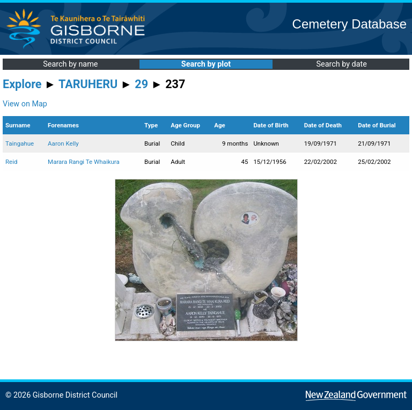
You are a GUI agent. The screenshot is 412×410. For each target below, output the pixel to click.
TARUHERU (87, 84)
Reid (11, 162)
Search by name (70, 64)
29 (141, 84)
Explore (22, 84)
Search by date (341, 64)
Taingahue (19, 143)
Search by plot (206, 64)
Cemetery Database (349, 24)
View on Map (25, 104)
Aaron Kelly (63, 143)
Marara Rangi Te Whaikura (84, 162)
